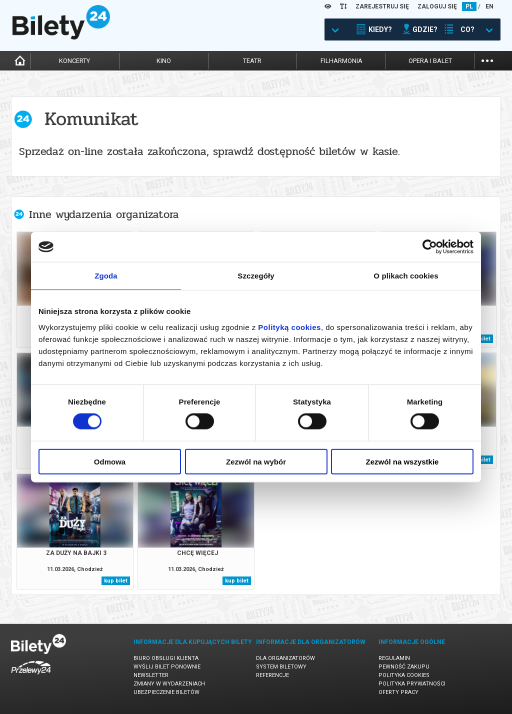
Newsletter (151, 675)
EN (490, 6)
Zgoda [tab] (106, 276)
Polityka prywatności (412, 683)
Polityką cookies (289, 326)
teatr (252, 60)
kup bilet (116, 581)
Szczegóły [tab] (256, 276)
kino (163, 60)
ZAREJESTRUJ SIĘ (382, 6)
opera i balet (430, 60)
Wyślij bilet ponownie (167, 667)
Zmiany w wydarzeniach (169, 683)
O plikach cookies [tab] (406, 276)
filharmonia (341, 60)
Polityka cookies (404, 675)
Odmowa (110, 461)
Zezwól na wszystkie (402, 461)
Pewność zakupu (404, 667)
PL (469, 6)
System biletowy (281, 667)
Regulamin (394, 658)
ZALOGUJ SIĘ (437, 6)
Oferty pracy (398, 692)
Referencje (272, 675)
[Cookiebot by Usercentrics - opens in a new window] (430, 247)
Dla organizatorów (285, 658)
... (487, 60)
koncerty (74, 60)
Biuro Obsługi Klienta (166, 658)
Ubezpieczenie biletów (167, 692)
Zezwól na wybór (256, 461)
